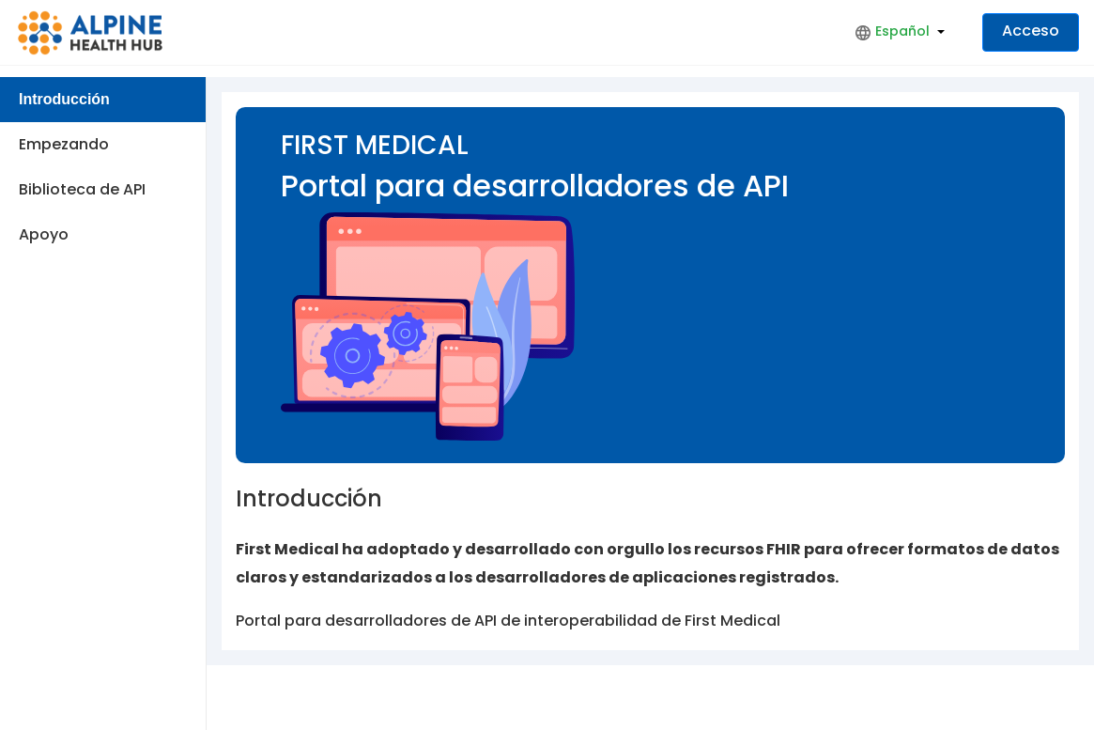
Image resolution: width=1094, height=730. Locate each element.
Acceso (1030, 30)
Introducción (64, 99)
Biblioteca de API (82, 189)
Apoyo (44, 234)
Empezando (64, 144)
